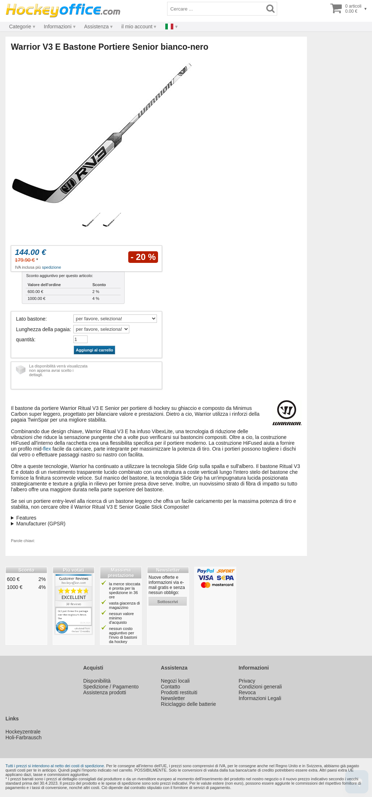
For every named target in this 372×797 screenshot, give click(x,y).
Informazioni (57, 26)
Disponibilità (96, 681)
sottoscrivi (167, 601)
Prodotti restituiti (179, 692)
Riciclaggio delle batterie (188, 704)
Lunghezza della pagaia (43, 329)
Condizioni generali (260, 687)
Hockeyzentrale (23, 732)
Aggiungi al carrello (94, 350)
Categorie (20, 26)
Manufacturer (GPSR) (40, 523)
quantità (25, 339)
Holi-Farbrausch (23, 737)
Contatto (170, 687)
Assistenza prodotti (104, 692)
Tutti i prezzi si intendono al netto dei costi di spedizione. (55, 766)
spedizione (51, 267)
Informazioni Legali (260, 698)
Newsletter (173, 698)
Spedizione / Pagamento (111, 687)
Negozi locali (175, 681)
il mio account (137, 26)
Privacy (247, 681)
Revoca (247, 692)
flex (47, 449)
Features (26, 518)
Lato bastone (30, 319)
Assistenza (96, 26)
